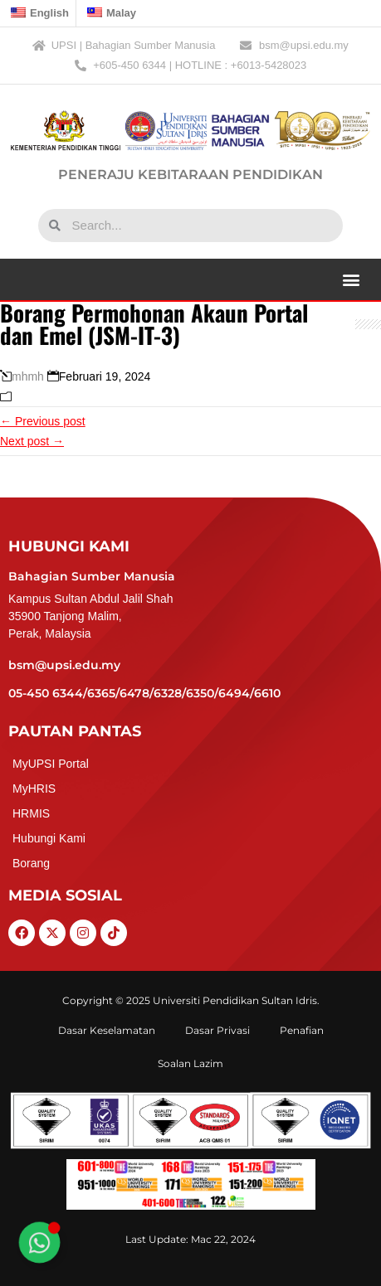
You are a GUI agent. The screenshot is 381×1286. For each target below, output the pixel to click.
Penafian (302, 1030)
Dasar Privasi (217, 1030)
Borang (31, 863)
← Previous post (42, 421)
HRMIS (31, 813)
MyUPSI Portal (50, 763)
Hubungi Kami (48, 838)
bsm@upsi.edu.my (64, 665)
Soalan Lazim (190, 1063)
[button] (350, 279)
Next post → (32, 441)
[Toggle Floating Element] (39, 1242)
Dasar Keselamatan (106, 1030)
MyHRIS (34, 788)
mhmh (28, 376)
